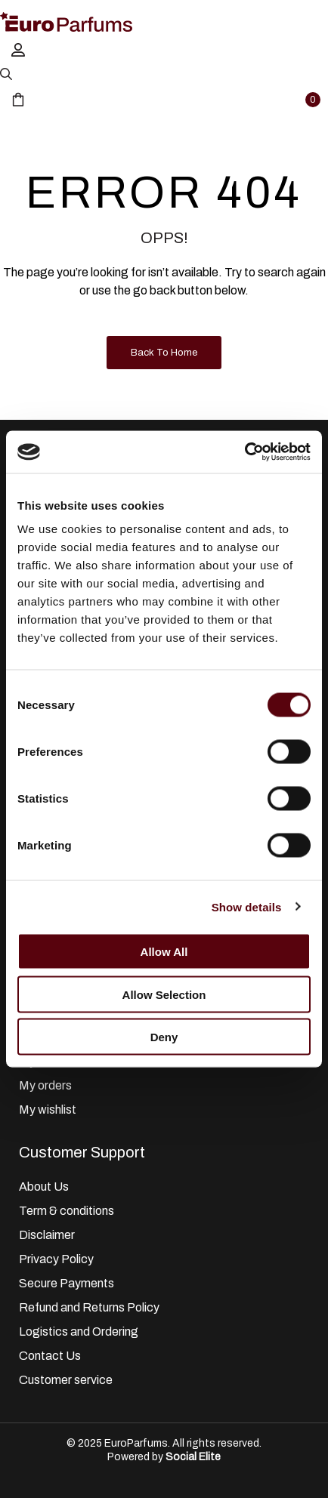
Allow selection (164, 994)
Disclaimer (47, 1234)
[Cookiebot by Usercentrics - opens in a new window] (244, 452)
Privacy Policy (56, 1259)
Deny (164, 1037)
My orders (45, 1085)
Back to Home (164, 352)
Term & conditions (66, 1210)
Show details (247, 906)
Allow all (164, 951)
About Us (44, 1186)
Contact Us (50, 1355)
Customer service (66, 1379)
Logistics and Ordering (78, 1331)
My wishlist (47, 1109)
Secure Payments (66, 1283)
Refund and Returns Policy (89, 1307)
